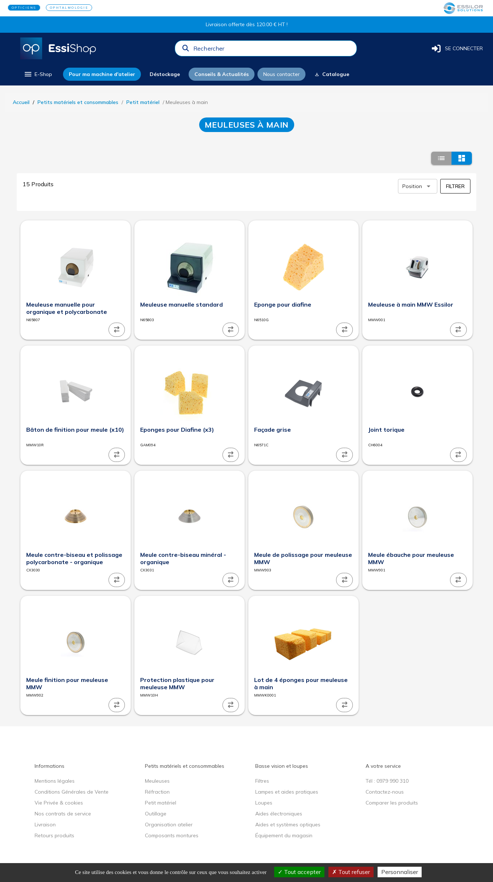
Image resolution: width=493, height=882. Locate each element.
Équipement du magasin (283, 835)
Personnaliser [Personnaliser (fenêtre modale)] (399, 871)
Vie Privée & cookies (59, 802)
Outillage (155, 813)
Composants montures (171, 835)
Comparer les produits (392, 802)
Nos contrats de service (63, 813)
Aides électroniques (278, 813)
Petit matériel (142, 102)
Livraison (45, 824)
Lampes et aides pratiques (286, 792)
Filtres (262, 781)
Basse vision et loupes (281, 766)
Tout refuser (351, 871)
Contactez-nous (385, 792)
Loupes (263, 802)
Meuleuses (157, 781)
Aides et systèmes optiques (287, 824)
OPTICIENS (24, 7)
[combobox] (272, 50)
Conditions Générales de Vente (72, 792)
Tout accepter (299, 871)
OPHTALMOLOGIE (69, 7)
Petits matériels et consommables (78, 102)
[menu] (37, 74)
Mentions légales (55, 781)
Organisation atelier (169, 824)
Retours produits (54, 835)
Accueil (21, 102)
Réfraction (157, 792)
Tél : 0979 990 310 (387, 781)
